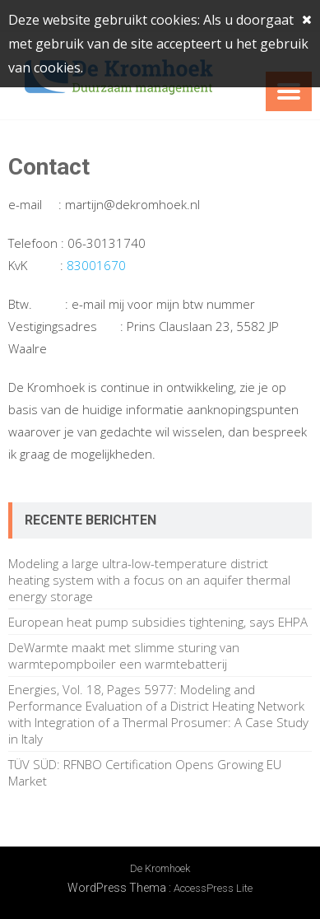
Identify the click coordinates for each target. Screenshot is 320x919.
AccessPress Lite (213, 888)
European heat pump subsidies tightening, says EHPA (158, 621)
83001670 (96, 265)
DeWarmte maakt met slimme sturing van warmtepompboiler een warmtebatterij (123, 655)
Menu (289, 91)
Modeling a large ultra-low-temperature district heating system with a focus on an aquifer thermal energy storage (149, 579)
